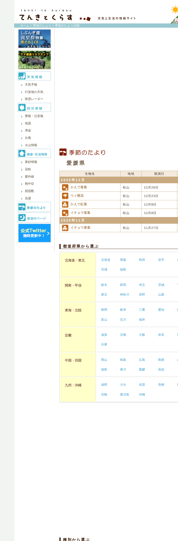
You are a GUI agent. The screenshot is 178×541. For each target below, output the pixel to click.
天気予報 (31, 84)
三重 (142, 309)
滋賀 (104, 334)
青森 (123, 260)
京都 (123, 334)
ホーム (24, 25)
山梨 (161, 294)
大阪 (142, 334)
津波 (28, 130)
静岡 (104, 309)
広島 (142, 360)
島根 (161, 360)
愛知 (161, 309)
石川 (123, 319)
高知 (161, 369)
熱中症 (29, 183)
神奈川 (124, 294)
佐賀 (142, 384)
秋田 (142, 260)
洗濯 (28, 198)
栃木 (104, 285)
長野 (142, 294)
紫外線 (29, 176)
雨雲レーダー (34, 99)
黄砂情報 (31, 162)
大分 (123, 384)
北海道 (105, 260)
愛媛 (142, 369)
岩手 (161, 260)
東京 (104, 294)
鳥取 (123, 360)
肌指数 (29, 191)
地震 (28, 123)
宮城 (104, 269)
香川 (123, 369)
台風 (28, 138)
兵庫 (104, 344)
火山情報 (31, 145)
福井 (142, 319)
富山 (104, 319)
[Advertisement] (114, 89)
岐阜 (123, 309)
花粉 (28, 169)
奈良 (161, 334)
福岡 (104, 384)
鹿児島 (124, 394)
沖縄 (142, 394)
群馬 (123, 285)
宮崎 (104, 394)
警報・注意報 (34, 116)
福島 (123, 269)
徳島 (104, 369)
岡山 (104, 360)
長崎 (161, 384)
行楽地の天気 (34, 92)
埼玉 (142, 285)
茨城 (161, 285)
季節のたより (42, 25)
